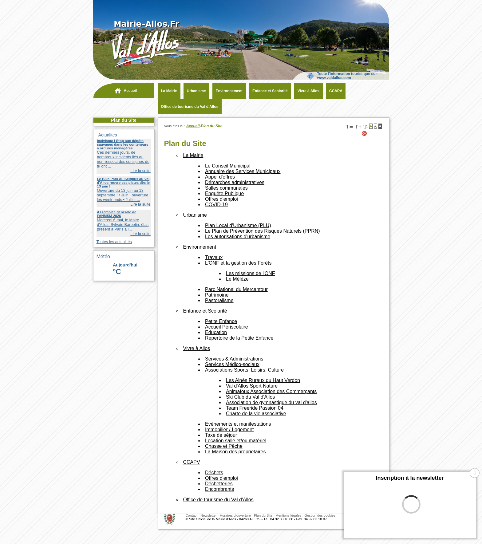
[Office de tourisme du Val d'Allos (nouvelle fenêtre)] (188, 106)
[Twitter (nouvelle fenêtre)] (372, 133)
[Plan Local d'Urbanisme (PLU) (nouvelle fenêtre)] (238, 225)
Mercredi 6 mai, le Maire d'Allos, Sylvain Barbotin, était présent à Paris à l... (122, 224)
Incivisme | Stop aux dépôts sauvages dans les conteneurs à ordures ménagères (122, 144)
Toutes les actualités (114, 241)
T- (365, 127)
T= (349, 127)
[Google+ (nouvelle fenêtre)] (365, 133)
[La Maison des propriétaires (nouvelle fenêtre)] (235, 451)
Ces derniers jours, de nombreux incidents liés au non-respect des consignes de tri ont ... (123, 159)
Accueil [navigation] (130, 91)
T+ (358, 127)
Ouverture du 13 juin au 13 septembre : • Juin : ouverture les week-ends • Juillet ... (122, 195)
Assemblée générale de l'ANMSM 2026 (116, 214)
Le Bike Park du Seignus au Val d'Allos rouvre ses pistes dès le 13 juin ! (123, 182)
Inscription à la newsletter (410, 478)
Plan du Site (123, 120)
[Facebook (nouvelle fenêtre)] (380, 133)
